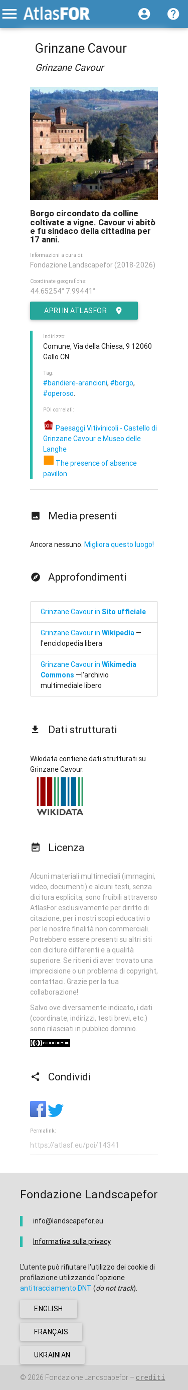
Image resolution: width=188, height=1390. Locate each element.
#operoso (58, 393)
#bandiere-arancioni (75, 382)
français (51, 1331)
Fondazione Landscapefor (86, 1377)
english (48, 1308)
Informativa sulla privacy (72, 1241)
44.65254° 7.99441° (62, 291)
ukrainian (52, 1354)
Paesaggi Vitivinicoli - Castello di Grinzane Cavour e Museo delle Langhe (100, 439)
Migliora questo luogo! (119, 544)
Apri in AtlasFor (84, 311)
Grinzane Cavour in (93, 611)
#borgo (121, 382)
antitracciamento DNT (56, 1288)
